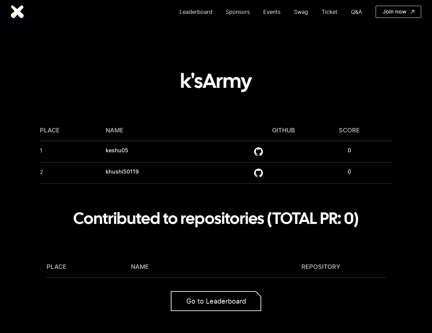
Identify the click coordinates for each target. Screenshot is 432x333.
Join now (398, 12)
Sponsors (238, 11)
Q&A (356, 11)
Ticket (330, 11)
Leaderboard (196, 11)
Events (271, 11)
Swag (301, 11)
